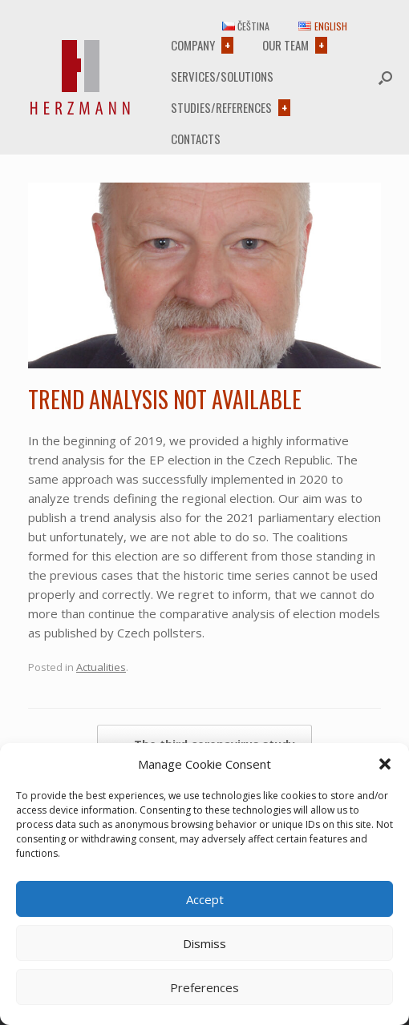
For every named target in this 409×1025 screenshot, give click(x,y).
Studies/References (221, 107)
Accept (205, 899)
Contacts (196, 138)
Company (193, 45)
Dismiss (204, 943)
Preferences (204, 987)
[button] (385, 764)
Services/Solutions (222, 76)
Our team (285, 45)
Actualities (101, 667)
